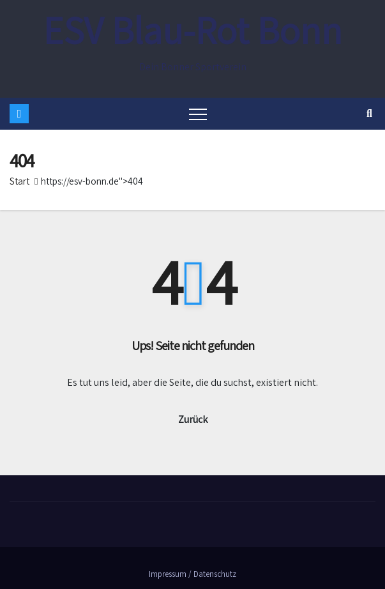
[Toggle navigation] (198, 114)
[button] (369, 113)
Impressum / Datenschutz (192, 574)
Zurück (193, 419)
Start (19, 181)
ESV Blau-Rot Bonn (192, 30)
